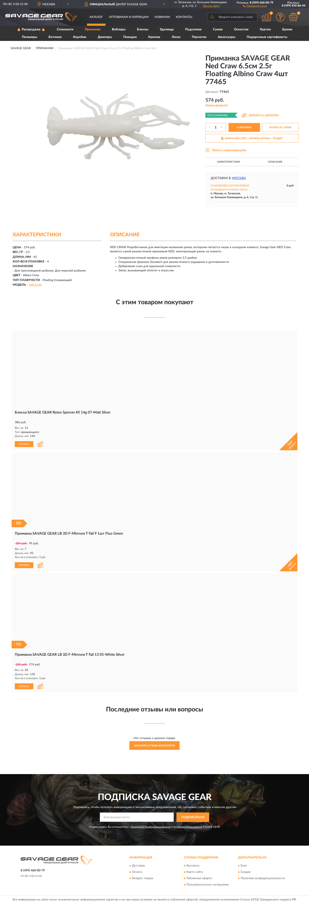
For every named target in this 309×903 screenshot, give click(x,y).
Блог (244, 865)
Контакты (184, 17)
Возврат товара (142, 877)
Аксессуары (226, 37)
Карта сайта (194, 871)
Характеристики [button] (228, 162)
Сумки (218, 29)
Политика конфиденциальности (263, 877)
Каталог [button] (96, 17)
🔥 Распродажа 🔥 (31, 29)
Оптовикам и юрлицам (129, 17)
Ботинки (55, 37)
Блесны (142, 29)
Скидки (246, 871)
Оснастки (241, 29)
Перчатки (199, 37)
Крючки (154, 37)
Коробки (79, 37)
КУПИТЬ (24, 444)
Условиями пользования (187, 826)
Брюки (287, 29)
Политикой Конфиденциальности (151, 826)
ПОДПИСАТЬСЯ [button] (192, 816)
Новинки (162, 17)
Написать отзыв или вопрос (154, 744)
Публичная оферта (199, 877)
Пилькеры (29, 37)
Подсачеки (193, 29)
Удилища (167, 29)
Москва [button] (239, 178)
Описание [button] (275, 162)
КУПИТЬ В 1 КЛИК (280, 127)
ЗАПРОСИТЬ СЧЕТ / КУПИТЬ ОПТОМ (252, 138)
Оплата (137, 871)
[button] (255, 5)
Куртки (265, 29)
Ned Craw (35, 284)
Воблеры (119, 29)
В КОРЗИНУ (244, 127)
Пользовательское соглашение (207, 884)
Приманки (92, 29)
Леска (176, 37)
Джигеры (105, 37)
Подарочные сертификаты (267, 37)
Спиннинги (65, 29)
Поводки (130, 37)
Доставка (138, 865)
